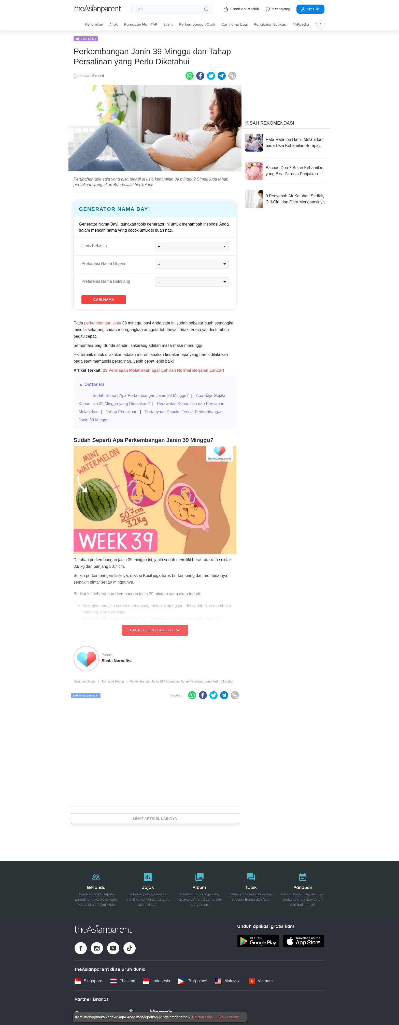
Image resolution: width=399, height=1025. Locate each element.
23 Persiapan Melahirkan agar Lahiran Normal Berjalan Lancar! (163, 370)
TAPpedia (301, 24)
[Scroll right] (320, 24)
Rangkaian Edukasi (270, 24)
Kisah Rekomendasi (269, 121)
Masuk (309, 8)
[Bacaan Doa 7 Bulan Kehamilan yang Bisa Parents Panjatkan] (286, 170)
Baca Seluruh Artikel (155, 630)
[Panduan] (302, 887)
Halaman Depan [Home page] (85, 681)
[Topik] (251, 887)
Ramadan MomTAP (140, 24)
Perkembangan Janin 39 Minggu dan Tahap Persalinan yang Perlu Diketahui (181, 681)
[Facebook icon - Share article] (200, 74)
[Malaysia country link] (227, 980)
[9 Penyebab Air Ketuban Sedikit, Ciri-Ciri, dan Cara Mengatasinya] (286, 198)
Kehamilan (94, 24)
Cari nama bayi (234, 24)
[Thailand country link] (122, 980)
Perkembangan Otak (197, 24)
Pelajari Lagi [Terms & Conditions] (202, 1017)
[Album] (199, 887)
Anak (113, 24)
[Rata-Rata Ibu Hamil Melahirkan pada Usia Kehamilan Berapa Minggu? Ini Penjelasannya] (286, 141)
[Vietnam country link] (261, 980)
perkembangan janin (102, 323)
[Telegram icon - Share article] (222, 74)
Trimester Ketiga (86, 37)
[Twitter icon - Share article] (211, 74)
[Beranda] (96, 887)
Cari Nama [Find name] (110, 299)
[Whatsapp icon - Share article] (190, 74)
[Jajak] (148, 887)
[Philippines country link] (192, 980)
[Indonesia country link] (156, 980)
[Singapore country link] (88, 980)
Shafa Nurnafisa (117, 661)
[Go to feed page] (98, 11)
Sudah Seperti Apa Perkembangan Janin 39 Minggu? (141, 395)
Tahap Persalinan (121, 412)
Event (168, 24)
